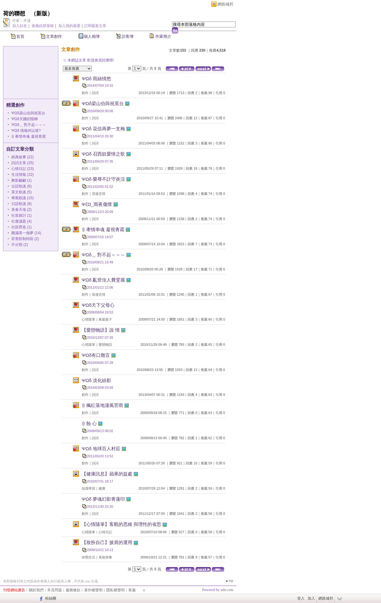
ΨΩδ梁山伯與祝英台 (28, 113)
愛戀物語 (105, 344)
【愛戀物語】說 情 (101, 330)
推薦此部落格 (43, 26)
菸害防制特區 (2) (25, 239)
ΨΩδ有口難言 (96, 355)
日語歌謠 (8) (21, 204)
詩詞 (95, 93)
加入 (311, 598)
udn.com (226, 590)
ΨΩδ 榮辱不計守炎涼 (103, 179)
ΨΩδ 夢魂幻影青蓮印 (103, 499)
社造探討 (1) (21, 215)
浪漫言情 (98, 193)
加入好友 (19, 26)
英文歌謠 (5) (21, 192)
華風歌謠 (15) (22, 198)
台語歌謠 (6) (21, 186)
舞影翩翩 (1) (21, 180)
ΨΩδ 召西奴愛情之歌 (103, 153)
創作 (85, 93)
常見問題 (54, 590)
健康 (102, 488)
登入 (301, 598)
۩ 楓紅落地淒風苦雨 (102, 405)
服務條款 (73, 590)
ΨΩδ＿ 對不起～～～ (28, 125)
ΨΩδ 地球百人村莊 (101, 448)
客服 (132, 590)
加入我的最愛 (69, 26)
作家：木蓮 (21, 20)
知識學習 (88, 488)
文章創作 (54, 36)
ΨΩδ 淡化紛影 (96, 380)
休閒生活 (88, 557)
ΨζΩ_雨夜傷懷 (97, 204)
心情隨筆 (88, 319)
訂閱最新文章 (95, 26)
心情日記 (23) (22, 169)
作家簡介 (163, 36)
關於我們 (36, 590)
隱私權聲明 (115, 590)
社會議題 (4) (21, 221)
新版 (41, 13)
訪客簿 (128, 36)
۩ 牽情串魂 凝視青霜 (28, 136)
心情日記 (105, 532)
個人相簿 (92, 36)
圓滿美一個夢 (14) (26, 233)
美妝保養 (105, 557)
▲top (229, 580)
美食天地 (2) (21, 209)
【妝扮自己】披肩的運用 (107, 542)
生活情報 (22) (22, 174)
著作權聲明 (93, 590)
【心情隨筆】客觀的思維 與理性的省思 (121, 524)
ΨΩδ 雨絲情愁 (96, 78)
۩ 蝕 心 (89, 423)
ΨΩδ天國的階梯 (24, 119)
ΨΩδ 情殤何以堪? (26, 130)
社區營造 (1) (21, 227)
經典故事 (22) (22, 157)
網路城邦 (225, 4)
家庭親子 (105, 319)
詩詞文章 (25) (22, 163)
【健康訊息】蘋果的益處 (107, 473)
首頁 (20, 36)
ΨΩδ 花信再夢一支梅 (103, 128)
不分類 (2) (19, 244)
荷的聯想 (14, 13)
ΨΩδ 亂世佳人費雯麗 (103, 279)
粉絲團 (50, 598)
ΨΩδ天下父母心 (98, 305)
